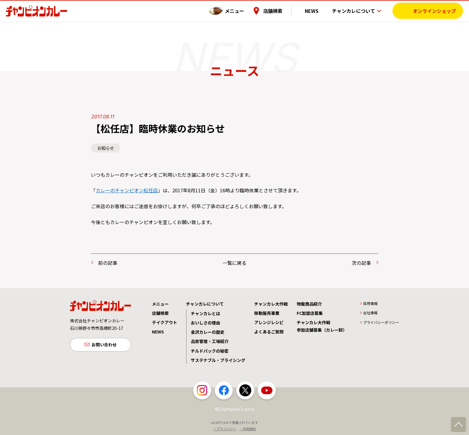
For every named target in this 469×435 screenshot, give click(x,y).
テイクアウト (164, 322)
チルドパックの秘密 (210, 351)
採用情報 (370, 303)
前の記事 (107, 262)
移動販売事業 (266, 313)
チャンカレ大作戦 (271, 304)
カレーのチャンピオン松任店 (127, 190)
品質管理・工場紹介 (210, 341)
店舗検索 (281, 10)
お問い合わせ (104, 345)
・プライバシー (224, 428)
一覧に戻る (234, 262)
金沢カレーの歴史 (207, 332)
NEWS (316, 10)
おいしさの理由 (205, 323)
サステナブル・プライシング (218, 360)
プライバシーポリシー (381, 322)
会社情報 (370, 312)
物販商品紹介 (309, 304)
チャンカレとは (205, 313)
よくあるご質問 (269, 332)
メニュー (243, 10)
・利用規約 (248, 428)
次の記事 (361, 262)
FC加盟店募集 (310, 313)
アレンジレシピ (269, 322)
